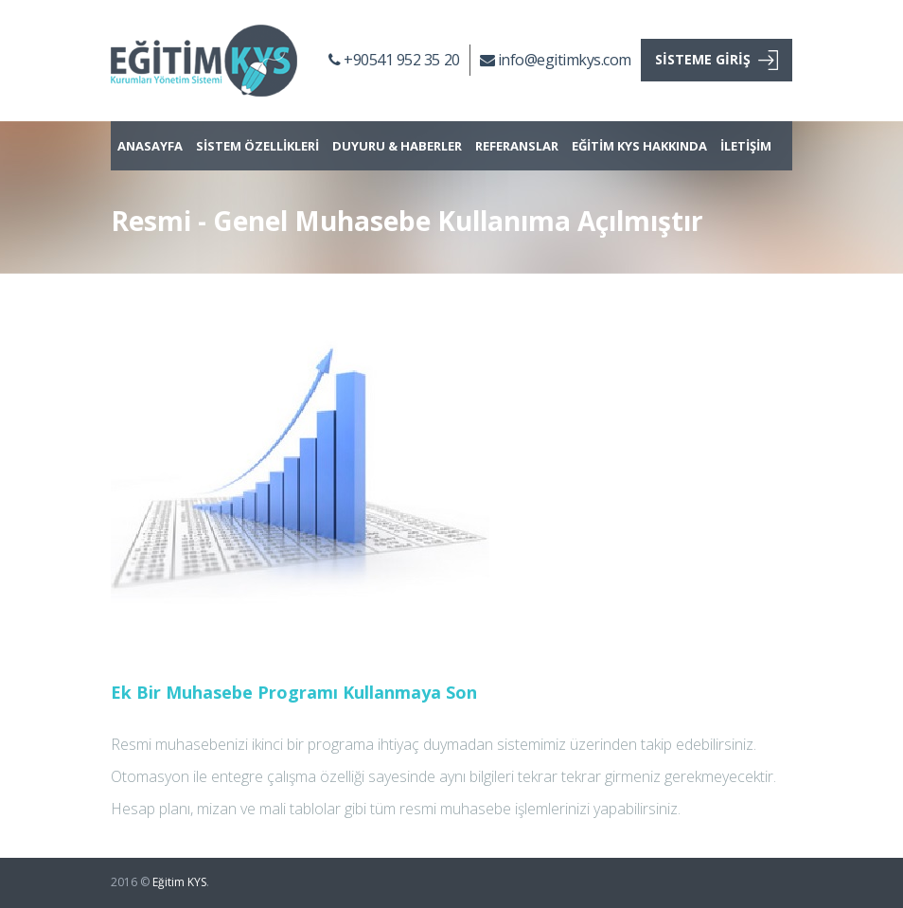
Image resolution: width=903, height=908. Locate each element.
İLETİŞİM (745, 145)
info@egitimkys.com (555, 59)
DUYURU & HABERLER (397, 145)
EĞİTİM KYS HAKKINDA (639, 145)
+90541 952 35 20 (393, 59)
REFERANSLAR (516, 145)
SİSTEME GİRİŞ (716, 60)
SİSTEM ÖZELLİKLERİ (257, 145)
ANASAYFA (150, 145)
